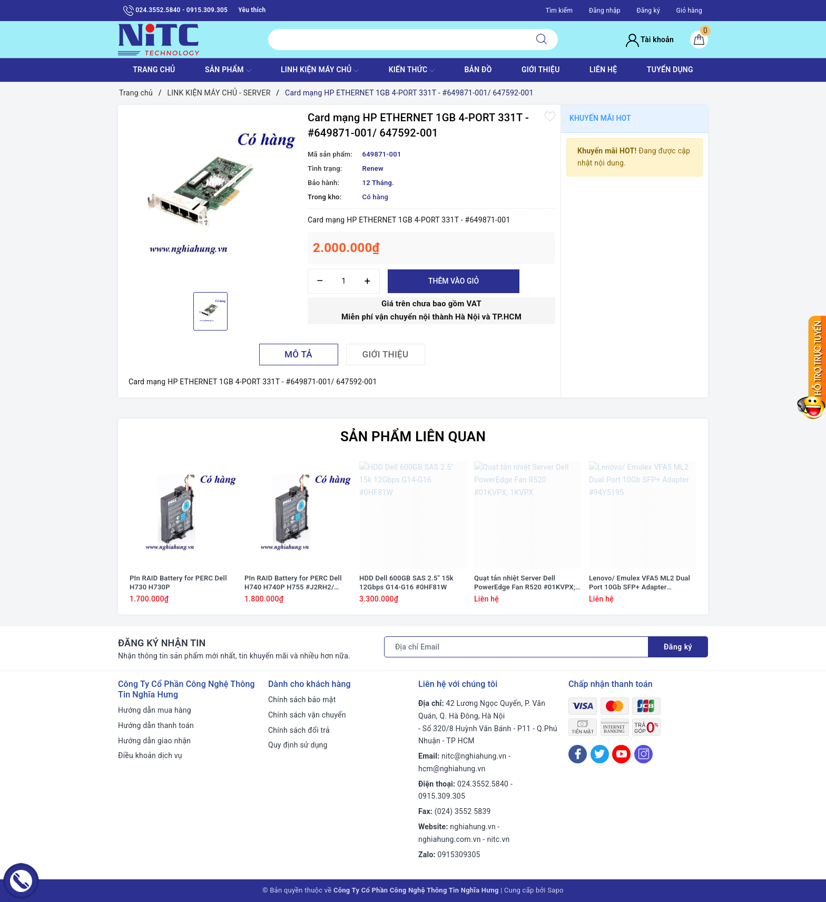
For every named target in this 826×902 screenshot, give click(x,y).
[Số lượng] (344, 281)
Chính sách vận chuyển (307, 715)
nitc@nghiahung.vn (473, 756)
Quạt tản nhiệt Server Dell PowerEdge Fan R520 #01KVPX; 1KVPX (524, 583)
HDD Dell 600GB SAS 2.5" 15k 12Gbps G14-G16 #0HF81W (406, 582)
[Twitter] (600, 754)
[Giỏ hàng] (699, 40)
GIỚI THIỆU (541, 69)
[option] (210, 197)
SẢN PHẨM (228, 70)
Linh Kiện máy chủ (320, 70)
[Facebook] (577, 754)
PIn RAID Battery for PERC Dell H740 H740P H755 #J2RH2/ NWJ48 (293, 583)
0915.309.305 (441, 796)
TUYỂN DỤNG (670, 69)
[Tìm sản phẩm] (397, 39)
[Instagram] (643, 754)
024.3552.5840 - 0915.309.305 (175, 10)
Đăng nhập (605, 10)
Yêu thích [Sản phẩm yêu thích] (252, 10)
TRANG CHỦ (154, 69)
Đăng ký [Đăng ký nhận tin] (678, 647)
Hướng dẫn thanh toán (156, 725)
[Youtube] (621, 754)
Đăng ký (648, 10)
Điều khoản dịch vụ (150, 755)
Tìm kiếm (559, 10)
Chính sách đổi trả (299, 730)
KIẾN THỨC (412, 70)
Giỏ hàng (689, 10)
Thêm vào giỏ (453, 281)
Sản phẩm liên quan (413, 436)
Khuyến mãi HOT (600, 118)
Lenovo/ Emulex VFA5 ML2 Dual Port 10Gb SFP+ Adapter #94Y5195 (639, 583)
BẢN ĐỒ (477, 69)
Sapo (555, 890)
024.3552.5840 (482, 784)
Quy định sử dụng (298, 745)
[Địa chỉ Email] (516, 646)
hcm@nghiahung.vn (451, 768)
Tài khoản (650, 39)
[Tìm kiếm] (541, 39)
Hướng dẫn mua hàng (154, 710)
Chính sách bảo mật (302, 699)
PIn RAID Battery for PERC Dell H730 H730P (178, 582)
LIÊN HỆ (603, 69)
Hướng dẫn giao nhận (154, 740)
